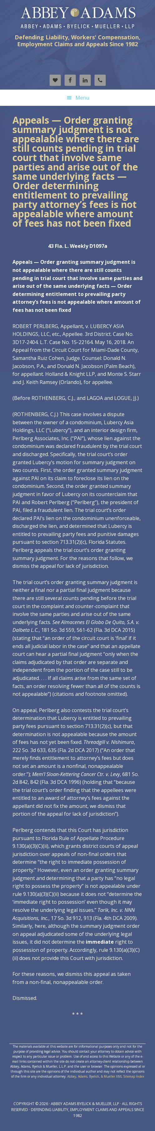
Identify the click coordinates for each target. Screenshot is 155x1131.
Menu (82, 97)
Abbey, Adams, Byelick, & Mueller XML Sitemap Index (105, 1076)
